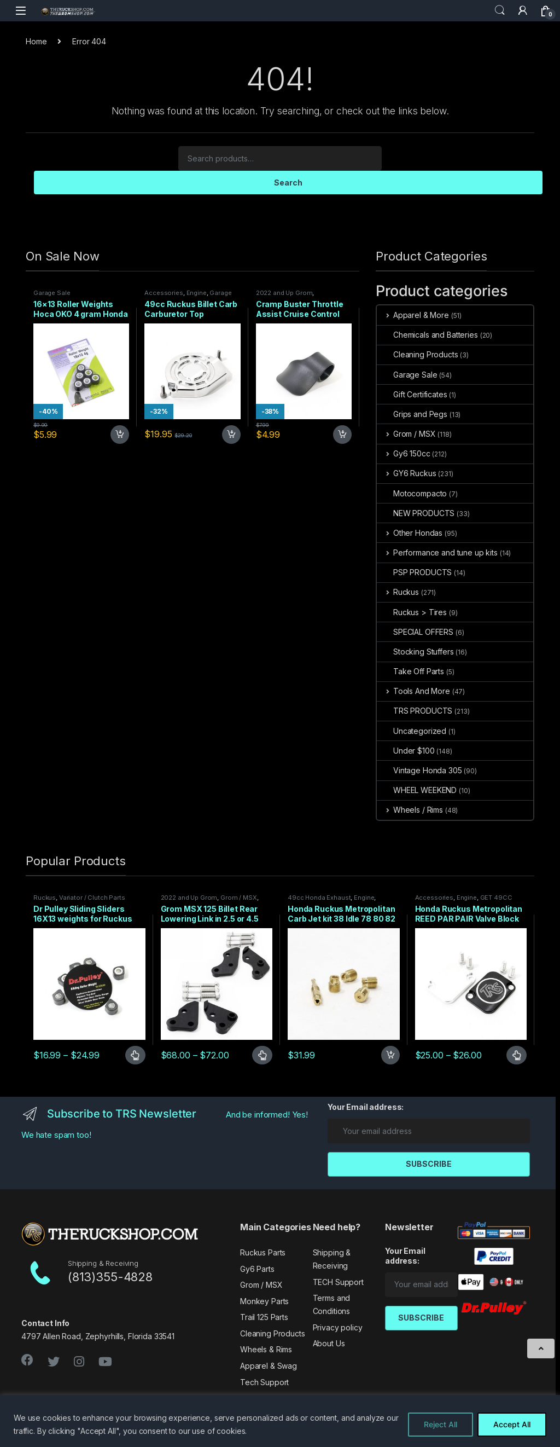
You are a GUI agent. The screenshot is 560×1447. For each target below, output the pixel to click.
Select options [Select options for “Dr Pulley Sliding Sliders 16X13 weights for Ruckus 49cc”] (135, 1055)
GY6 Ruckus (406, 473)
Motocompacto (412, 493)
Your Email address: (366, 1107)
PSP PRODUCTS (414, 572)
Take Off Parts (410, 671)
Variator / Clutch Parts (92, 897)
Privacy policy (338, 1327)
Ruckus (398, 592)
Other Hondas (409, 532)
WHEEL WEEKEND (417, 790)
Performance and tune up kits (437, 552)
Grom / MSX (406, 433)
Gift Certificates (412, 394)
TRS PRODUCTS (414, 710)
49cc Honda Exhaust (319, 897)
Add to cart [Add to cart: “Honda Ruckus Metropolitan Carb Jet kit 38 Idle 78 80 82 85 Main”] (390, 1055)
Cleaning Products (417, 354)
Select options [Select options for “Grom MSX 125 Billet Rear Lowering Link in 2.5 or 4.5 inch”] (262, 1055)
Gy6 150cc (403, 453)
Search (500, 10)
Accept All (511, 1424)
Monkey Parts (264, 1301)
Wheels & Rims (266, 1349)
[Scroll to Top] (541, 1348)
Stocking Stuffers (415, 651)
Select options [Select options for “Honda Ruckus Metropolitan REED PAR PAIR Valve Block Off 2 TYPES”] (516, 1055)
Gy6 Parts (257, 1269)
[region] (280, 1421)
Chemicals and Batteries (427, 334)
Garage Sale (51, 293)
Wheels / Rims (410, 809)
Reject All (440, 1424)
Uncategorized (411, 731)
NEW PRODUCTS (415, 513)
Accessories (163, 293)
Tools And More (413, 691)
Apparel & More (413, 315)
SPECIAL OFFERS (415, 631)
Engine (196, 293)
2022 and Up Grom (284, 293)
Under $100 (406, 750)
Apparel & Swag (268, 1365)
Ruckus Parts (262, 1252)
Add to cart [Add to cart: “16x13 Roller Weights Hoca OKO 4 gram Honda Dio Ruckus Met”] (119, 434)
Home (36, 41)
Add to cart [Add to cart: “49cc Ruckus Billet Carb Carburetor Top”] (231, 434)
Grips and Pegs (412, 414)
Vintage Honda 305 (419, 770)
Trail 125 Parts (264, 1317)
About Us (329, 1343)
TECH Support (338, 1282)
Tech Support (264, 1382)
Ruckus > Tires (412, 612)
